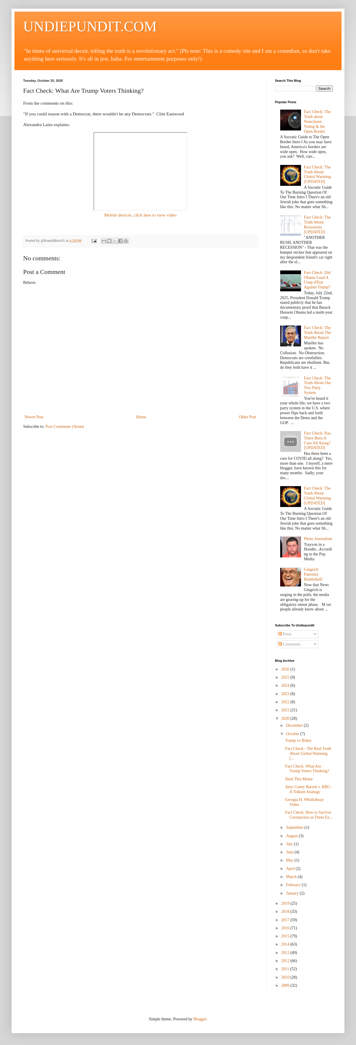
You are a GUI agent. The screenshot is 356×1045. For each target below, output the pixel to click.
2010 (286, 977)
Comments (289, 644)
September (295, 827)
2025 (286, 677)
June (290, 852)
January (293, 893)
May (290, 860)
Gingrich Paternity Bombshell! (313, 574)
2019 (286, 903)
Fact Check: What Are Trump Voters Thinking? (307, 768)
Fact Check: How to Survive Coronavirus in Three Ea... (308, 814)
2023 (286, 694)
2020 (286, 718)
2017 (286, 920)
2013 (286, 953)
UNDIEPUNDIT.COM (90, 26)
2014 (286, 944)
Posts (284, 634)
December (295, 725)
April (291, 868)
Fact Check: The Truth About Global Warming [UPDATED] (317, 174)
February (294, 885)
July (290, 844)
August (292, 836)
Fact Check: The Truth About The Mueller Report (317, 333)
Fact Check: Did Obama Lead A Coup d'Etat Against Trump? (317, 279)
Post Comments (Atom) (64, 426)
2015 (286, 936)
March (292, 877)
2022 (286, 702)
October (293, 734)
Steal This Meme (299, 779)
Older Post (247, 417)
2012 (286, 961)
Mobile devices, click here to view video (140, 214)
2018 (286, 911)
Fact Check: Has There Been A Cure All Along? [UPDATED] (317, 440)
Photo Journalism (318, 539)
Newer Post (34, 417)
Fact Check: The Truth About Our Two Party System (317, 385)
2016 (286, 928)
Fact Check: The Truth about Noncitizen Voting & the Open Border (317, 121)
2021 (286, 710)
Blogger (199, 1019)
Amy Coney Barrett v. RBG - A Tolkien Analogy (309, 789)
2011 (285, 969)
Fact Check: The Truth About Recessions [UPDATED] (317, 224)
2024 (286, 685)
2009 (286, 985)
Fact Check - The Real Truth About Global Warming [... (308, 753)
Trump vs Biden (298, 740)
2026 (286, 669)
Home (141, 417)
